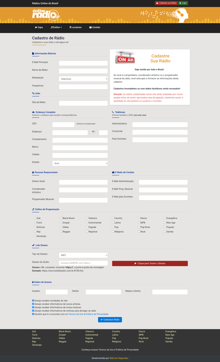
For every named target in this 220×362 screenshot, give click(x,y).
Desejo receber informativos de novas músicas (58, 307)
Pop (116, 227)
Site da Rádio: (39, 102)
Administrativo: (119, 123)
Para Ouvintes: (119, 138)
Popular (170, 227)
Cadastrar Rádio (109, 319)
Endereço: (37, 131)
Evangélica (171, 218)
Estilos (56, 27)
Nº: (93, 131)
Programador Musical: (43, 199)
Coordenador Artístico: (38, 191)
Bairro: (35, 146)
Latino (117, 222)
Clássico (93, 218)
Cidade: (36, 154)
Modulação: (38, 77)
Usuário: (36, 291)
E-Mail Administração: (123, 181)
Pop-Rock (145, 227)
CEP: (34, 123)
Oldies (66, 227)
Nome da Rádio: (40, 70)
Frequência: (38, 85)
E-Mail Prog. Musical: (122, 189)
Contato (94, 27)
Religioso (119, 231)
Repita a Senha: (133, 291)
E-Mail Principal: (40, 62)
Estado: (36, 162)
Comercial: (117, 131)
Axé (38, 218)
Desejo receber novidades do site (51, 300)
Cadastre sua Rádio (166, 3)
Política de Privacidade (97, 314)
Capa (39, 27)
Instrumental (95, 222)
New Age (170, 222)
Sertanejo (41, 236)
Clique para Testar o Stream (150, 263)
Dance (143, 218)
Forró (39, 222)
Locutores (76, 27)
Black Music (69, 218)
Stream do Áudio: (40, 262)
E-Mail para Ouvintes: (122, 196)
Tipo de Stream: (40, 254)
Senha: (75, 291)
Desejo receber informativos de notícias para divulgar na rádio (65, 310)
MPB (142, 222)
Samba (169, 231)
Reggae (66, 231)
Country (118, 218)
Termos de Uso (75, 314)
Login (183, 3)
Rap (39, 231)
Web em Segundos (119, 358)
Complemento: (39, 139)
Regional (93, 231)
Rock (142, 231)
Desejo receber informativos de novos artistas (57, 304)
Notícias (41, 227)
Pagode (92, 227)
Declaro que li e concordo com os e (71, 314)
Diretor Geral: (38, 181)
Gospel (66, 222)
